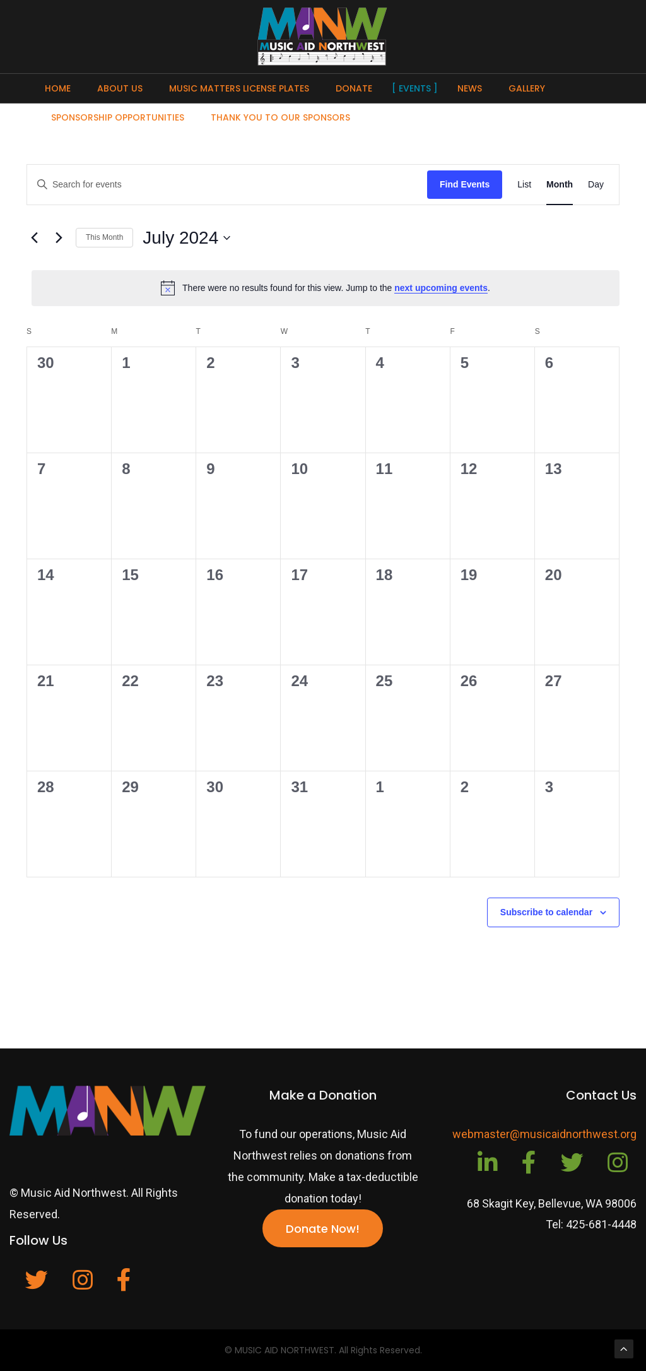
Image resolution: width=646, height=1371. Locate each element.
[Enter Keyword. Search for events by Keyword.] (227, 185)
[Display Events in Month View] (559, 185)
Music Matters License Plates (239, 88)
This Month (104, 237)
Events (415, 88)
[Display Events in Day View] (596, 185)
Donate (354, 88)
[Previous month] (34, 238)
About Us (120, 88)
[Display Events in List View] (524, 185)
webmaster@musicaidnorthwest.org (544, 1134)
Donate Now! (323, 1229)
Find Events (465, 184)
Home (58, 88)
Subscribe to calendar (546, 912)
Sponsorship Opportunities (117, 117)
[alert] (326, 288)
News (469, 88)
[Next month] (58, 238)
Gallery (526, 88)
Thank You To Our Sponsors (280, 117)
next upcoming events (441, 288)
